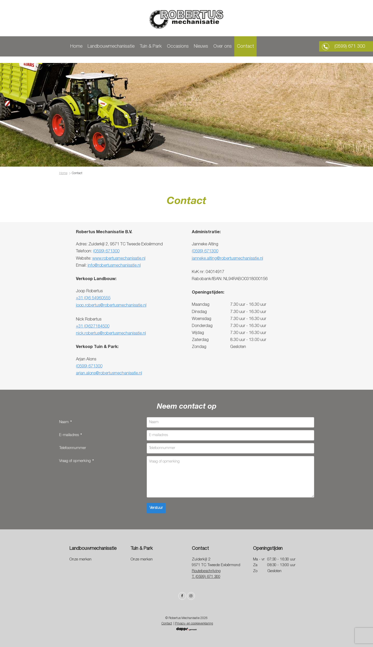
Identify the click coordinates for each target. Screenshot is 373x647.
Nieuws (208, 46)
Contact (252, 46)
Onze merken (80, 559)
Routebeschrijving (206, 571)
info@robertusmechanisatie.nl (114, 265)
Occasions (185, 46)
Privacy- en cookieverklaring (194, 623)
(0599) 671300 (106, 251)
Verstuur (156, 508)
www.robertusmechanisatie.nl (118, 258)
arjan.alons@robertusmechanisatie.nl (109, 373)
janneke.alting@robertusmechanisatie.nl (227, 258)
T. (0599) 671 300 (206, 577)
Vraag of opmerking (74, 460)
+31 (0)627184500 (92, 326)
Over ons (230, 46)
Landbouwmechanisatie (118, 46)
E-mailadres (68, 434)
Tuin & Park (158, 46)
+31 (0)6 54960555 (93, 298)
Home (84, 46)
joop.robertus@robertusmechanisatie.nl (111, 305)
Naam (63, 421)
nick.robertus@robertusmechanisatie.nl (111, 333)
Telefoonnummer (72, 448)
